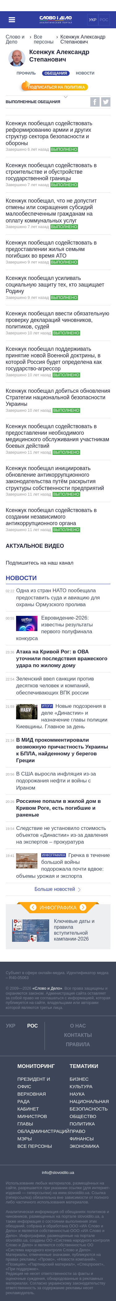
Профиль (26, 73)
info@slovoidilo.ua (58, 1172)
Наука (77, 1094)
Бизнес (79, 1079)
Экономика (84, 1146)
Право (77, 1131)
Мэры (24, 1138)
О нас (78, 1025)
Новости (85, 73)
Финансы (82, 1138)
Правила (78, 1044)
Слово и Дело (15, 39)
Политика (82, 1123)
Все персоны (44, 39)
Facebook (95, 102)
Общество (83, 1116)
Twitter (105, 102)
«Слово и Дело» (47, 988)
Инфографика (58, 907)
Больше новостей (58, 889)
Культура (81, 1086)
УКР (93, 20)
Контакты (78, 1035)
